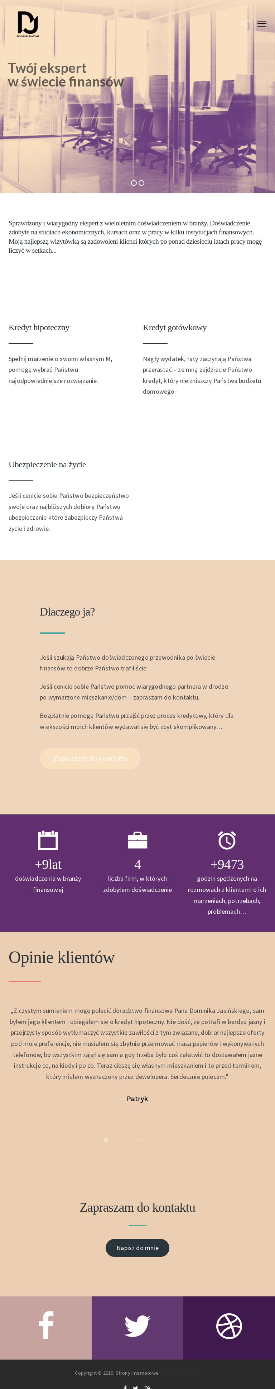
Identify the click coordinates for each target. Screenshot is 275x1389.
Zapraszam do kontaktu (90, 758)
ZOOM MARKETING (180, 1373)
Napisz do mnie (137, 1248)
